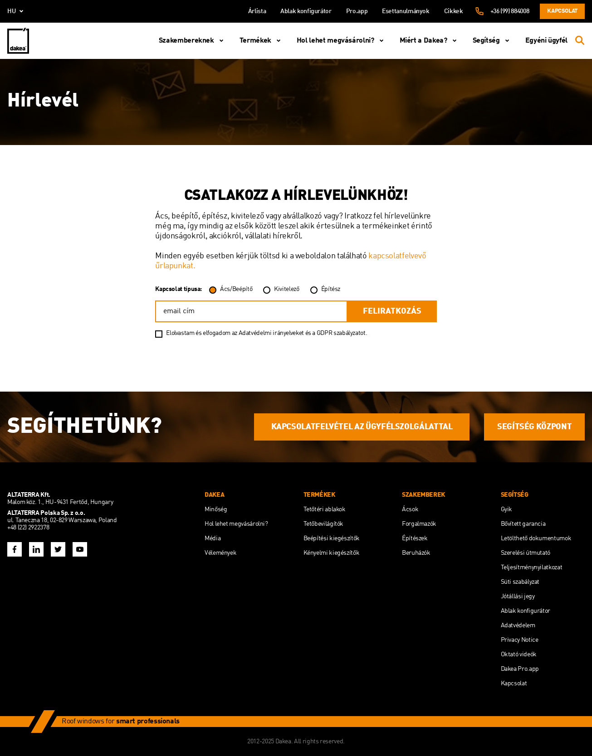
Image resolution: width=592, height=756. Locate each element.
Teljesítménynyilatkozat (532, 567)
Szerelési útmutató (526, 553)
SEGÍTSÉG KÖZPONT (534, 427)
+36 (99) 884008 (509, 11)
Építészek (415, 538)
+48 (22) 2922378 (28, 527)
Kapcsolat (562, 11)
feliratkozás (392, 311)
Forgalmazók (419, 524)
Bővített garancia (523, 524)
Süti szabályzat (520, 582)
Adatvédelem (518, 625)
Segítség (493, 40)
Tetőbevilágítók (323, 524)
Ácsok (410, 509)
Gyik (507, 509)
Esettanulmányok (406, 11)
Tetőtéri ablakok (324, 509)
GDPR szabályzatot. (342, 333)
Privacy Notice (519, 640)
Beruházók (416, 553)
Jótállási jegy (518, 596)
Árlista (257, 11)
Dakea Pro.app (520, 669)
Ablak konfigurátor (306, 11)
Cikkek (453, 11)
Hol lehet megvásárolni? (342, 40)
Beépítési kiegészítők (331, 538)
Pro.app (356, 11)
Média (212, 538)
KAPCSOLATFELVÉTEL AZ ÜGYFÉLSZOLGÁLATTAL (362, 427)
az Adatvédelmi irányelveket (268, 333)
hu (17, 11)
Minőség (216, 509)
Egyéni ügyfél (546, 40)
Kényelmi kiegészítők (331, 553)
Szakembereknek (193, 40)
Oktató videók (519, 654)
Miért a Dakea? (430, 40)
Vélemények (220, 553)
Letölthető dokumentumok (536, 538)
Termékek (262, 40)
